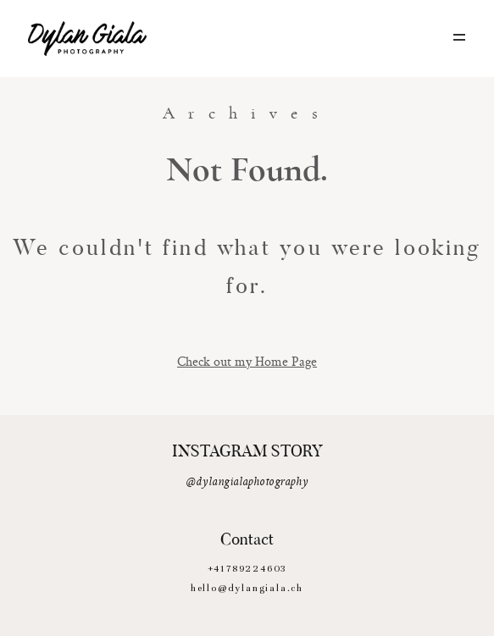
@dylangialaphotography (247, 482)
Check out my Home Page (247, 361)
